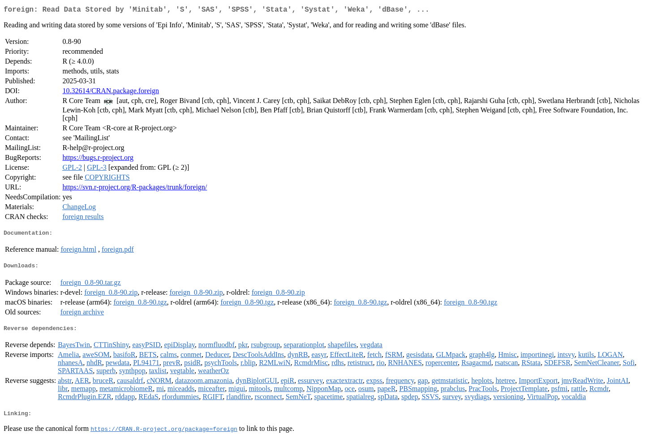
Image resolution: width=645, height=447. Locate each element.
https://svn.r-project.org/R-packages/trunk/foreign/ (134, 189)
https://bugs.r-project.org (97, 159)
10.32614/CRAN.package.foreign (110, 92)
